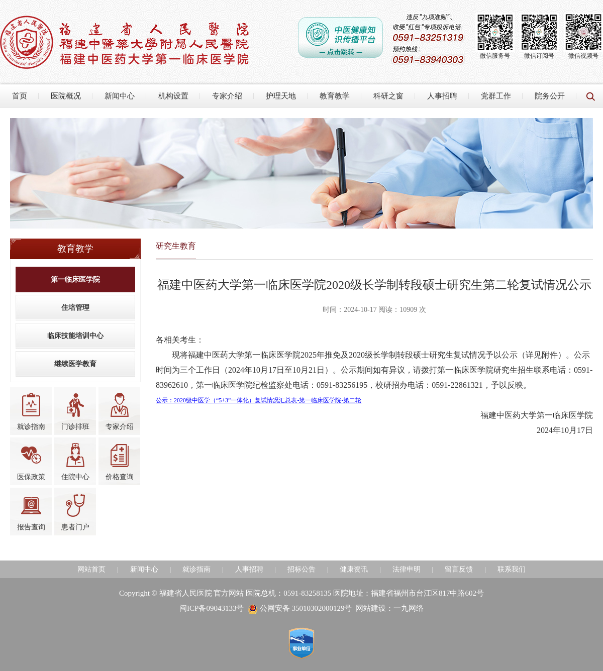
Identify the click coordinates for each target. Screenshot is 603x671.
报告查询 (31, 512)
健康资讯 (354, 569)
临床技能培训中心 (75, 336)
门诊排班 (75, 411)
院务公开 (550, 96)
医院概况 (66, 96)
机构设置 (173, 96)
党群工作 (496, 96)
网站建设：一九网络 (390, 608)
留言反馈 (459, 569)
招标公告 (301, 569)
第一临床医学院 (75, 279)
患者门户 (75, 512)
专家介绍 (227, 96)
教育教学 (335, 96)
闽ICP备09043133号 (211, 608)
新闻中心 (120, 96)
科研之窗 (388, 96)
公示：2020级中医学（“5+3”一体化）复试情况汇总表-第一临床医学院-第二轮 (258, 400)
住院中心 (75, 461)
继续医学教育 (75, 364)
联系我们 (511, 569)
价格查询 (120, 461)
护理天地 (281, 96)
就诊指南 (31, 411)
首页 (19, 96)
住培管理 (75, 307)
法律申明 (406, 569)
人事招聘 (442, 96)
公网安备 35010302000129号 (300, 608)
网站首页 (91, 569)
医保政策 (31, 461)
